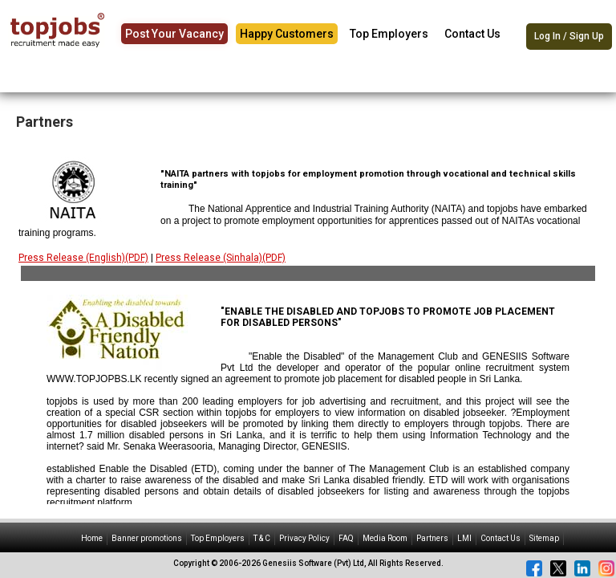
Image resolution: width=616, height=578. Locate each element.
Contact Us (472, 33)
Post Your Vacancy (174, 33)
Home (92, 538)
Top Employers (389, 33)
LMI (464, 538)
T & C (261, 538)
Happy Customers (287, 33)
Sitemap (544, 538)
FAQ (346, 538)
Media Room (385, 538)
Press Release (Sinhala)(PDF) (221, 257)
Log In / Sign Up (569, 36)
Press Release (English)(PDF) (83, 257)
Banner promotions (146, 538)
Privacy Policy (304, 538)
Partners (432, 538)
